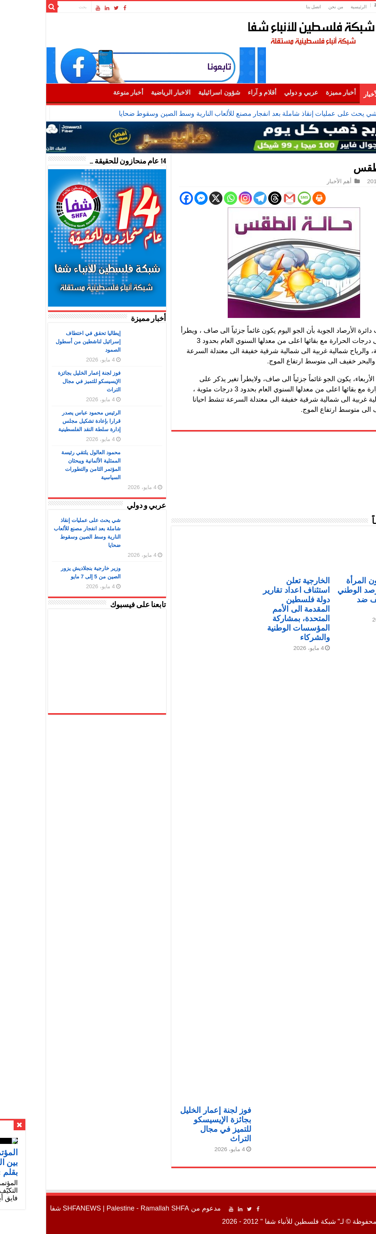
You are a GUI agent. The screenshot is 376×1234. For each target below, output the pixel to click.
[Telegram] (215, 198)
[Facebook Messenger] (156, 198)
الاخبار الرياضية (126, 92)
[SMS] (260, 198)
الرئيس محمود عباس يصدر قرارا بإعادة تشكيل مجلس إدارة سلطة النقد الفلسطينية (45, 421)
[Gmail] (245, 198)
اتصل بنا (269, 6)
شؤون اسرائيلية (175, 92)
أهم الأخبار (333, 94)
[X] (171, 198)
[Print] (274, 198)
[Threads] (230, 198)
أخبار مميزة (296, 92)
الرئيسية (314, 6)
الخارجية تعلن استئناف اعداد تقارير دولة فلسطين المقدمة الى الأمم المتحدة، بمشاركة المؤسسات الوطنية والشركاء (252, 609)
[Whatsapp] (186, 198)
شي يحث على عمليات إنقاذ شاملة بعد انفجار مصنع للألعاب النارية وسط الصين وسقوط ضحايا (204, 113)
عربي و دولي (257, 92)
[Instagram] (201, 198)
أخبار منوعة (84, 92)
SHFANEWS (38, 1208)
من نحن (291, 6)
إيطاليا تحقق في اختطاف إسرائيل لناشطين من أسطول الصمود (43, 341)
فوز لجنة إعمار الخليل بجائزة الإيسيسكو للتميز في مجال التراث (45, 381)
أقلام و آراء (218, 92)
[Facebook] (142, 198)
